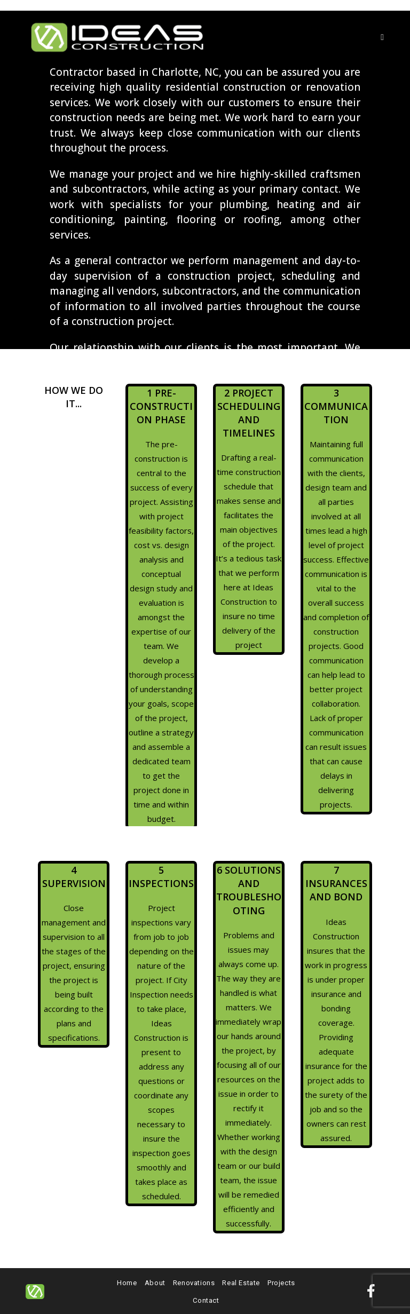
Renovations (194, 1283)
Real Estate (241, 1283)
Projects (281, 1283)
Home (127, 1283)
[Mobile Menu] (382, 37)
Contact (206, 1300)
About (155, 1283)
